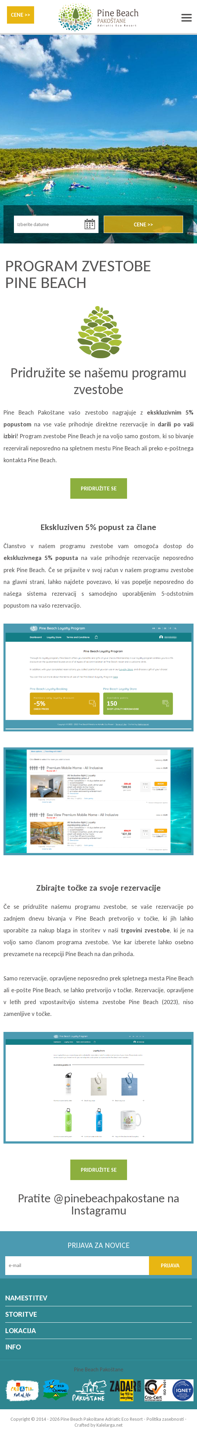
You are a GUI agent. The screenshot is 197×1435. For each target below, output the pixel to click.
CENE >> (20, 14)
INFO (13, 1347)
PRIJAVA (170, 1265)
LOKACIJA (20, 1330)
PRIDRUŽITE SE (99, 488)
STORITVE (21, 1314)
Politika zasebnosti (165, 1419)
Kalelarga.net (109, 1425)
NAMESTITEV (26, 1297)
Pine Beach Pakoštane (98, 1369)
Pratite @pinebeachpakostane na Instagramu (98, 1204)
